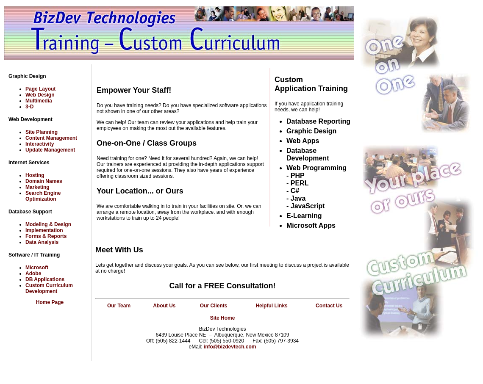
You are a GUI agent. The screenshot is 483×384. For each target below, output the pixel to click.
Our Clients (214, 306)
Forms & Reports (46, 236)
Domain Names (43, 181)
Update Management (50, 150)
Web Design (39, 95)
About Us (164, 306)
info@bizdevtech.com (230, 347)
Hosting (34, 175)
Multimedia (38, 101)
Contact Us (329, 306)
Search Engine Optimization (43, 196)
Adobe (33, 273)
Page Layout (40, 89)
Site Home (222, 318)
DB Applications (44, 279)
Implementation (44, 230)
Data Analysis (41, 242)
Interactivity (39, 144)
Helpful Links (271, 306)
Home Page (50, 302)
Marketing (37, 187)
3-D (29, 107)
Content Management (51, 138)
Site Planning (41, 132)
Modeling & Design (48, 224)
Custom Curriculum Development (49, 288)
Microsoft (36, 268)
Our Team (118, 306)
